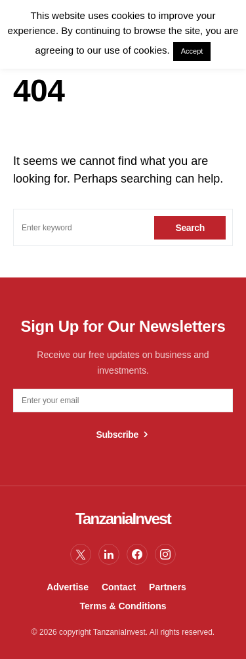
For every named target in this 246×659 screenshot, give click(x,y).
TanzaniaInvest (123, 518)
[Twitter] (80, 554)
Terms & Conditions (123, 606)
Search (190, 228)
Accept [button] (192, 51)
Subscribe (117, 434)
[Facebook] (137, 554)
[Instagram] (165, 554)
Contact (119, 587)
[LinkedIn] (108, 554)
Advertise (68, 587)
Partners (167, 587)
